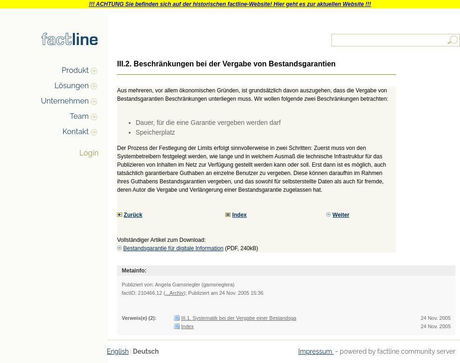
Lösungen (71, 85)
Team (79, 116)
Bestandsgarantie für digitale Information (173, 248)
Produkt (75, 70)
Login (89, 153)
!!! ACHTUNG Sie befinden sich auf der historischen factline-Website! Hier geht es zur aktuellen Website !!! (230, 4)
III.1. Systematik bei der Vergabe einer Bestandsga (238, 318)
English (118, 351)
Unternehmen (65, 101)
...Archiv (174, 293)
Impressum (316, 351)
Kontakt (76, 131)
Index (187, 326)
